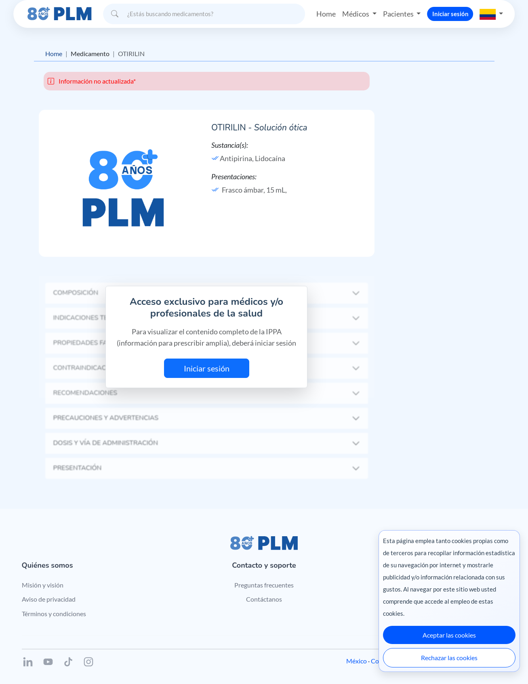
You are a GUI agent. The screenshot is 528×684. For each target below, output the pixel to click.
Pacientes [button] (399, 13)
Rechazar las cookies (449, 657)
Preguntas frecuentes (264, 585)
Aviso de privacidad (49, 599)
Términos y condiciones (54, 613)
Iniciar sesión (450, 13)
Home (326, 13)
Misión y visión (42, 585)
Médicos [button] (356, 13)
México (356, 661)
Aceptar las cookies (449, 635)
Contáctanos (264, 599)
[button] (492, 13)
